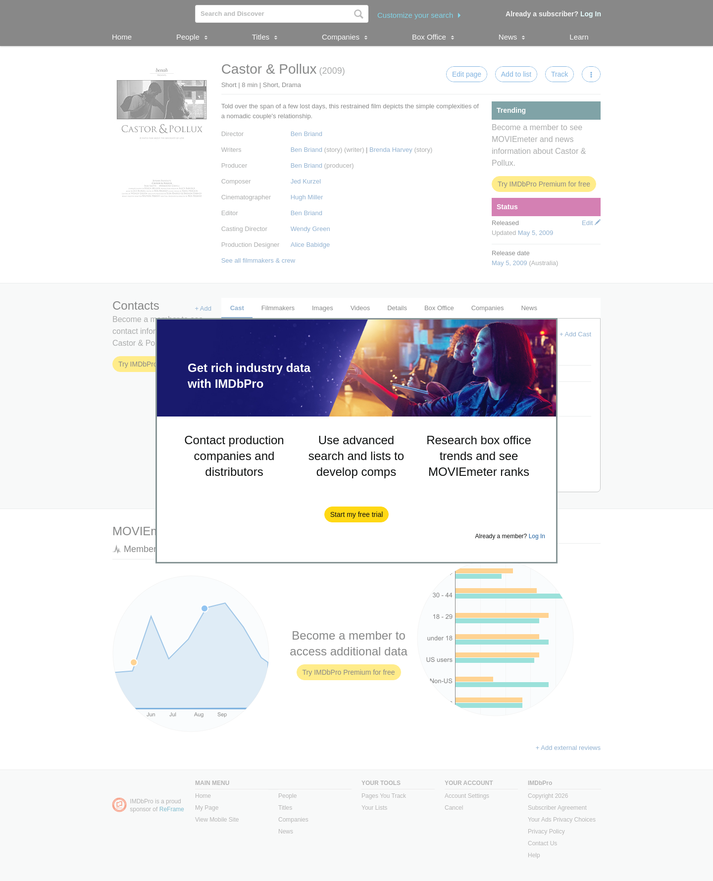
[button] (357, 514)
